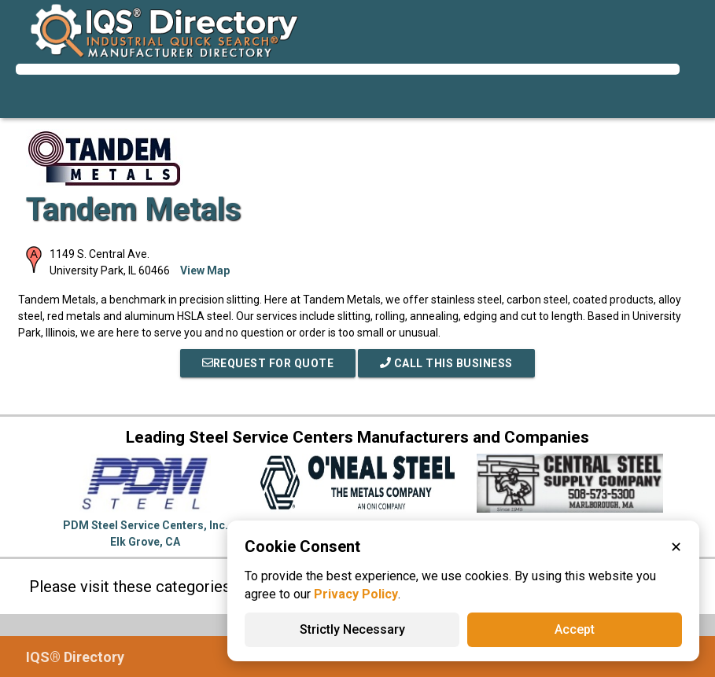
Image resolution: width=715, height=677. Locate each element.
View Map (205, 270)
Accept (575, 629)
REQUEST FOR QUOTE (268, 363)
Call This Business (446, 363)
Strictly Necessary (352, 629)
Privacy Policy (356, 594)
